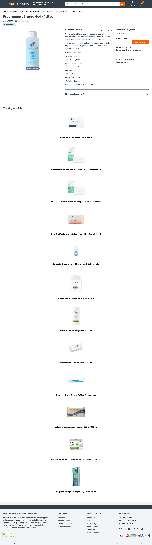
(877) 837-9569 (125, 518)
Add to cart (140, 42)
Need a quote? (122, 62)
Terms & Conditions (93, 533)
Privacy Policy (91, 530)
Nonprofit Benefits (65, 521)
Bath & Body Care (49, 11)
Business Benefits (65, 527)
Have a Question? (76, 94)
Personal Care (15, 11)
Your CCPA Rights (7, 543)
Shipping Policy (92, 527)
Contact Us (90, 518)
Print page (109, 30)
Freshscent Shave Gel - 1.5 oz (70, 11)
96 (140, 50)
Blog (60, 530)
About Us (61, 518)
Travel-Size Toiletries (32, 11)
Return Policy (91, 524)
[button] (133, 3)
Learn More (133, 540)
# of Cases (122, 38)
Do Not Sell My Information (24, 543)
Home (5, 11)
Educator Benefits (65, 524)
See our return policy (125, 59)
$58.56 (131, 47)
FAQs (88, 521)
